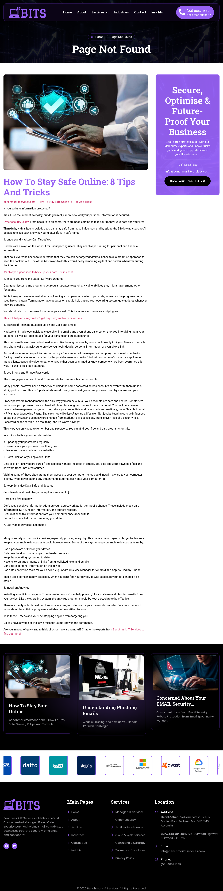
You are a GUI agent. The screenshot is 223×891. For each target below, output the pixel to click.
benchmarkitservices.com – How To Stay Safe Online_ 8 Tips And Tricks (47, 202)
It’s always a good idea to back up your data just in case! (38, 272)
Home (67, 12)
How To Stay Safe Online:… (28, 709)
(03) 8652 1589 (198, 11)
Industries (121, 12)
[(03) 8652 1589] (182, 12)
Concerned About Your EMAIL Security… (181, 701)
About (81, 12)
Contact (140, 12)
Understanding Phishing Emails (110, 710)
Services (99, 12)
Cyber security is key (16, 222)
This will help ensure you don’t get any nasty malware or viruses (42, 318)
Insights (157, 12)
